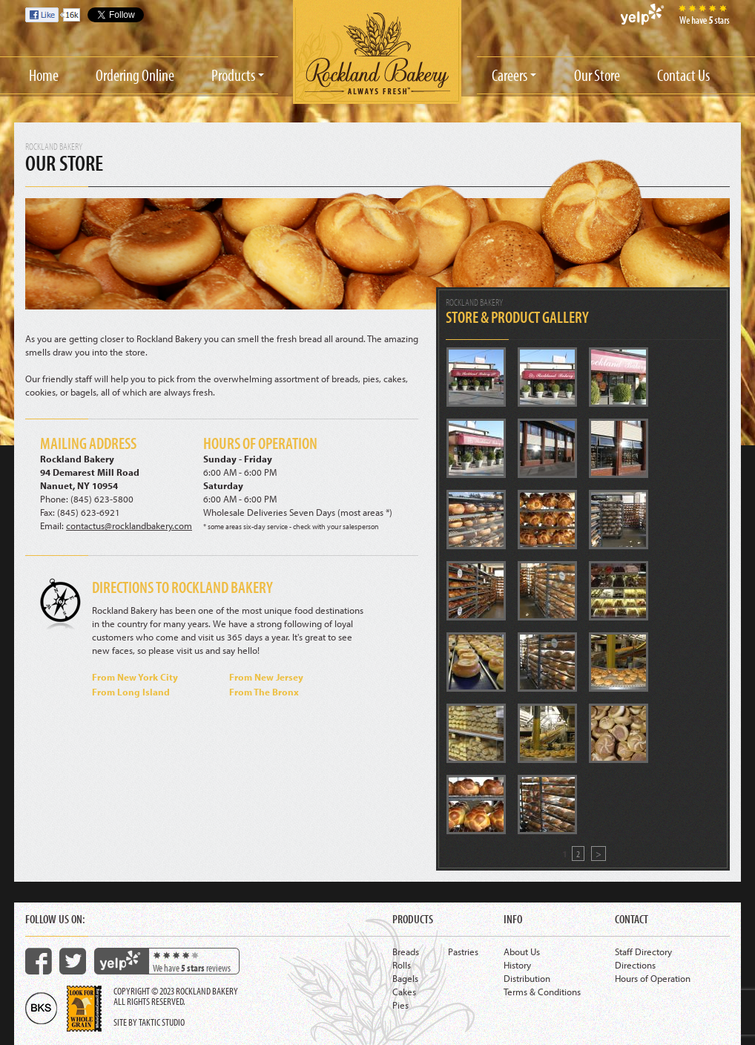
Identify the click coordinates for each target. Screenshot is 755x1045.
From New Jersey (266, 677)
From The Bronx (264, 692)
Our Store (597, 75)
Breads (405, 951)
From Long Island (131, 692)
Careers (509, 75)
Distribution (527, 978)
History (517, 965)
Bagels (405, 978)
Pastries (463, 951)
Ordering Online (135, 75)
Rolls (401, 965)
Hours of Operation (652, 978)
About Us (522, 951)
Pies (400, 1005)
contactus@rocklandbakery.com (129, 525)
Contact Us (683, 75)
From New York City (135, 677)
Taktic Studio (162, 1022)
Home (44, 75)
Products (233, 75)
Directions (635, 965)
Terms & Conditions (542, 992)
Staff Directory (643, 951)
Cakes (404, 992)
